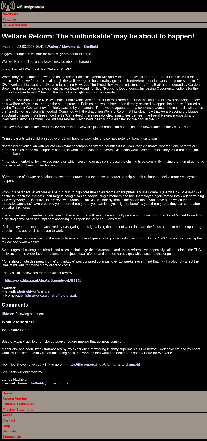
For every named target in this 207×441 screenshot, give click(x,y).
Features (10, 19)
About (7, 415)
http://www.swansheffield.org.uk (51, 295)
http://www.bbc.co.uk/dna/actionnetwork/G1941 (43, 280)
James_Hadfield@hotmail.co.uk (42, 383)
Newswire (10, 14)
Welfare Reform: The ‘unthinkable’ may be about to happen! (98, 36)
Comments (15, 305)
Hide (5, 314)
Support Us (12, 436)
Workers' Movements (64, 46)
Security (9, 431)
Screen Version (15, 25)
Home (7, 393)
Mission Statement (18, 409)
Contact (9, 420)
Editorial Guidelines (18, 404)
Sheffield (90, 46)
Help (6, 426)
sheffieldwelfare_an (33, 292)
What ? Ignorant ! (18, 322)
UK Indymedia (30, 6)
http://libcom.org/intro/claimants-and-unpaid (104, 364)
